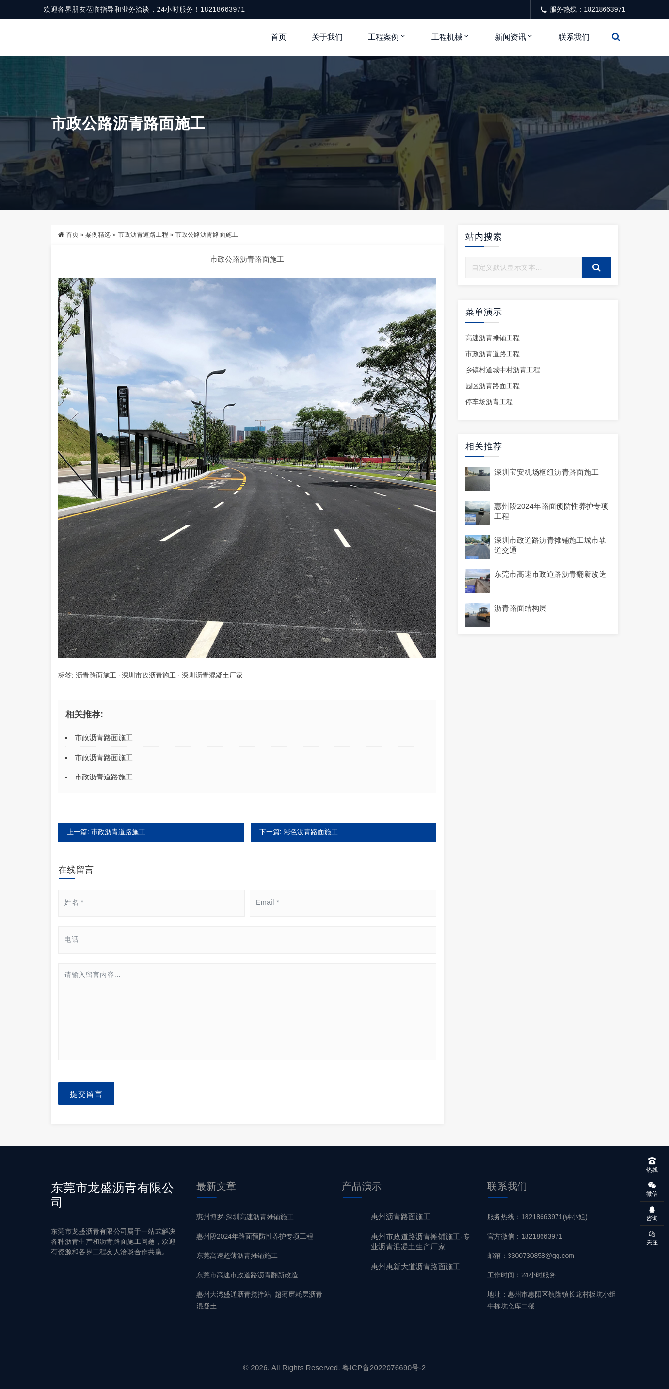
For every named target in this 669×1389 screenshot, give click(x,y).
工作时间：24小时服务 (521, 1275)
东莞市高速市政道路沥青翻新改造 (550, 574)
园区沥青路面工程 (492, 386)
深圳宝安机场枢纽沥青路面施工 (546, 472)
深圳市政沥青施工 (149, 675)
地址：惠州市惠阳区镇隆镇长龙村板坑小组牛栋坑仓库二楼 (551, 1300)
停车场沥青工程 (489, 402)
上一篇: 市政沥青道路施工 (106, 832)
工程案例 (383, 37)
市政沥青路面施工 (104, 737)
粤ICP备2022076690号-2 (384, 1367)
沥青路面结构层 (520, 608)
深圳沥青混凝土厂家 (212, 675)
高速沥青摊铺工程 (492, 338)
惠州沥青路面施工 (400, 1216)
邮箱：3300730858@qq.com (530, 1255)
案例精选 (98, 234)
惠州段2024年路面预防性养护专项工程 (254, 1236)
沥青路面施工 (96, 675)
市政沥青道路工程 (143, 234)
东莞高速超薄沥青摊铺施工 (237, 1255)
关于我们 (327, 37)
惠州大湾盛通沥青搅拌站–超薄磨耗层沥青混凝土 (259, 1300)
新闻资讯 (510, 37)
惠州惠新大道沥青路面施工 (416, 1266)
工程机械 (446, 37)
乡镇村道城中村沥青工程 (502, 370)
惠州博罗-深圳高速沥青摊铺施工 (245, 1217)
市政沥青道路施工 (104, 777)
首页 (279, 37)
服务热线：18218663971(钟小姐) (537, 1217)
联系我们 (573, 37)
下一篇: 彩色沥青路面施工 (298, 832)
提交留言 (86, 1093)
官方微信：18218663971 (525, 1236)
